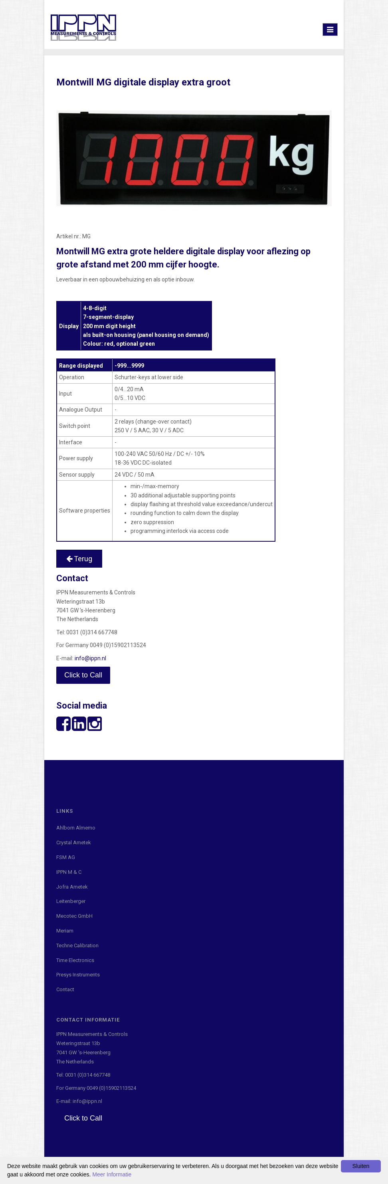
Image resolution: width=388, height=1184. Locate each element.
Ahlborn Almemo (75, 828)
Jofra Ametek (72, 887)
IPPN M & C (68, 872)
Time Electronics (75, 960)
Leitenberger (70, 901)
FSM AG (65, 857)
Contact (65, 989)
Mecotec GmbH (74, 916)
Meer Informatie (111, 1174)
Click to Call (83, 675)
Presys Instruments (78, 975)
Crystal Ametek (73, 842)
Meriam (64, 931)
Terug (79, 558)
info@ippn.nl (90, 658)
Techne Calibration (77, 945)
